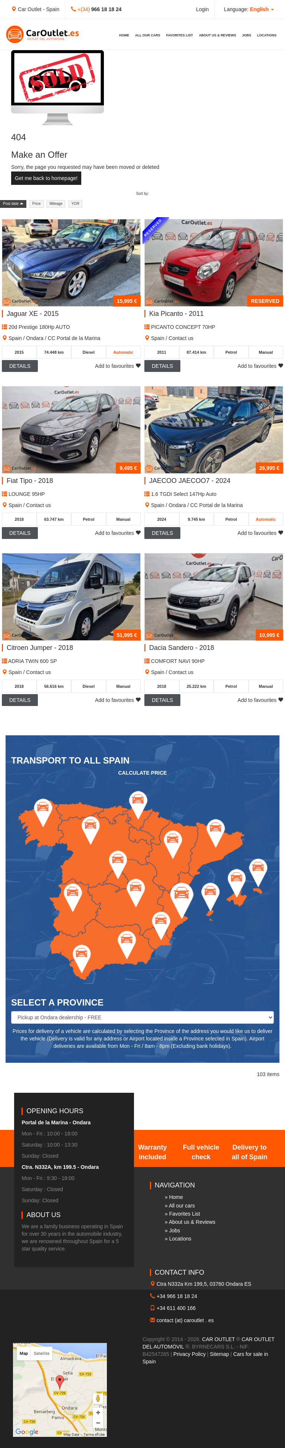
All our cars (147, 35)
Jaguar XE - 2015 (33, 313)
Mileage (55, 204)
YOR (75, 204)
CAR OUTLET (218, 1339)
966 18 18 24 (106, 9)
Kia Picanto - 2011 (176, 313)
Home (124, 35)
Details (19, 366)
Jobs (246, 35)
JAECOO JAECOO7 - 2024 (189, 480)
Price (36, 204)
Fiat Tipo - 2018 (30, 480)
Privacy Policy (189, 1354)
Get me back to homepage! (46, 178)
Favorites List (179, 35)
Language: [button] (249, 9)
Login (202, 9)
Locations (266, 35)
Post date (13, 204)
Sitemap (219, 1354)
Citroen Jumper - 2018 (40, 647)
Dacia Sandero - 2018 (181, 647)
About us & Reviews (217, 35)
